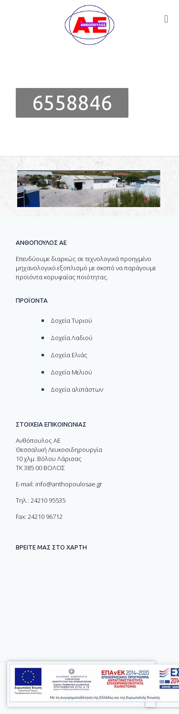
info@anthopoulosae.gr (68, 484)
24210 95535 (48, 500)
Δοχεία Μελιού (71, 372)
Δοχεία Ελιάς (69, 355)
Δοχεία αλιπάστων (77, 389)
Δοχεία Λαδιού (72, 337)
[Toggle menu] (166, 19)
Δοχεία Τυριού (71, 320)
